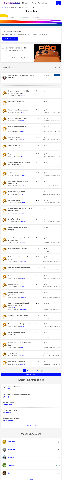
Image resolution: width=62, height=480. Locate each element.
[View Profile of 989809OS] (23, 221)
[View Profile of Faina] (22, 156)
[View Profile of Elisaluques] (23, 261)
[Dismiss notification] (33, 7)
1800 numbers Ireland (10, 410)
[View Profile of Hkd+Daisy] (23, 337)
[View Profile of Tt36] (22, 251)
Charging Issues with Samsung (18, 315)
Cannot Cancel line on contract (18, 110)
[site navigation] (2, 3)
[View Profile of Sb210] (22, 167)
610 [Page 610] (37, 370)
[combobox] (35, 17)
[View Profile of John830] (7, 389)
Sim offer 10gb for (14, 219)
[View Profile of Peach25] (23, 139)
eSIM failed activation (15, 145)
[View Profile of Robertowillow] (23, 309)
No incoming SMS (14, 200)
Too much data (13, 353)
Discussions (26, 3)
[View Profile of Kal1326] (22, 131)
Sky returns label (14, 137)
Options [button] (55, 67)
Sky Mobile (31, 11)
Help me (11, 154)
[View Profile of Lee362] (22, 347)
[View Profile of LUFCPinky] (22, 318)
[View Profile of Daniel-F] (23, 80)
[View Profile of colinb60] (22, 232)
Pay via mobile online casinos (12, 387)
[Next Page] (41, 370)
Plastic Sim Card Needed (11, 418)
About (44, 3)
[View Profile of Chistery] (23, 202)
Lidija (10, 276)
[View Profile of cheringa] (23, 175)
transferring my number (16, 192)
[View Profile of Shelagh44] (7, 412)
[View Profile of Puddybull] (23, 297)
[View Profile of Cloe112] (22, 326)
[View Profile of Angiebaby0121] (9, 420)
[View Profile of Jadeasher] (23, 148)
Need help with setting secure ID (19, 324)
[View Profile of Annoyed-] (22, 364)
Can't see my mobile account (18, 118)
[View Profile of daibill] (22, 112)
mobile (10, 173)
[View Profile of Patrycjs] (6, 397)
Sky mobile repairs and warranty (19, 267)
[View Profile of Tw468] (22, 270)
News (34, 3)
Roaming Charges (8, 402)
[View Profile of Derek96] (23, 104)
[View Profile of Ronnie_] (22, 120)
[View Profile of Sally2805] (23, 286)
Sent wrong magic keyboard (17, 249)
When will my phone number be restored (16, 395)
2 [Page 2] (27, 370)
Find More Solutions (31, 425)
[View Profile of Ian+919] (22, 355)
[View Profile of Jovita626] (22, 242)
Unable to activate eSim (16, 102)
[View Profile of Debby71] (23, 194)
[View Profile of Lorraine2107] (24, 185)
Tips (39, 3)
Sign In (58, 3)
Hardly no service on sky (16, 362)
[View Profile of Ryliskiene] (22, 278)
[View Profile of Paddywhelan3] (8, 404)
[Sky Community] (12, 3)
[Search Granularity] (13, 17)
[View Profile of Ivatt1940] (23, 213)
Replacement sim (14, 284)
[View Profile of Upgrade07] (23, 95)
